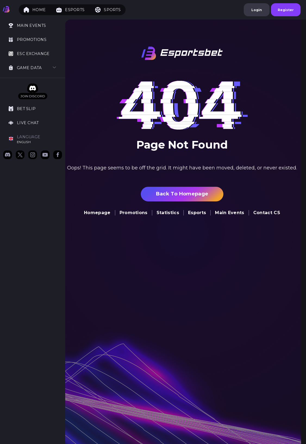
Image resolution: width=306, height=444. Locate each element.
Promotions (134, 212)
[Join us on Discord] (7, 155)
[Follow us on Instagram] (32, 155)
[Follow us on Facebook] (57, 155)
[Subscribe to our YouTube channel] (45, 155)
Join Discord (32, 96)
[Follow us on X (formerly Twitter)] (20, 155)
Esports (197, 212)
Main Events (229, 212)
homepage (97, 212)
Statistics (168, 212)
